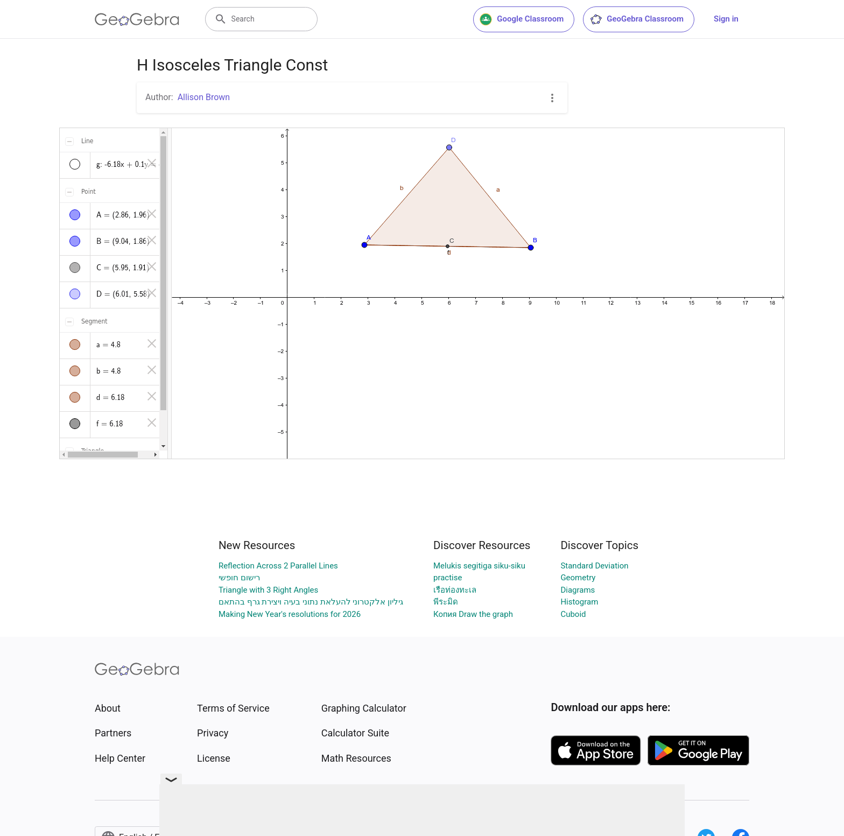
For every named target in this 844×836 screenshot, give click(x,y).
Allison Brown (204, 97)
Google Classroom (522, 19)
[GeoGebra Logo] (137, 19)
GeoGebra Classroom (636, 19)
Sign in (726, 19)
